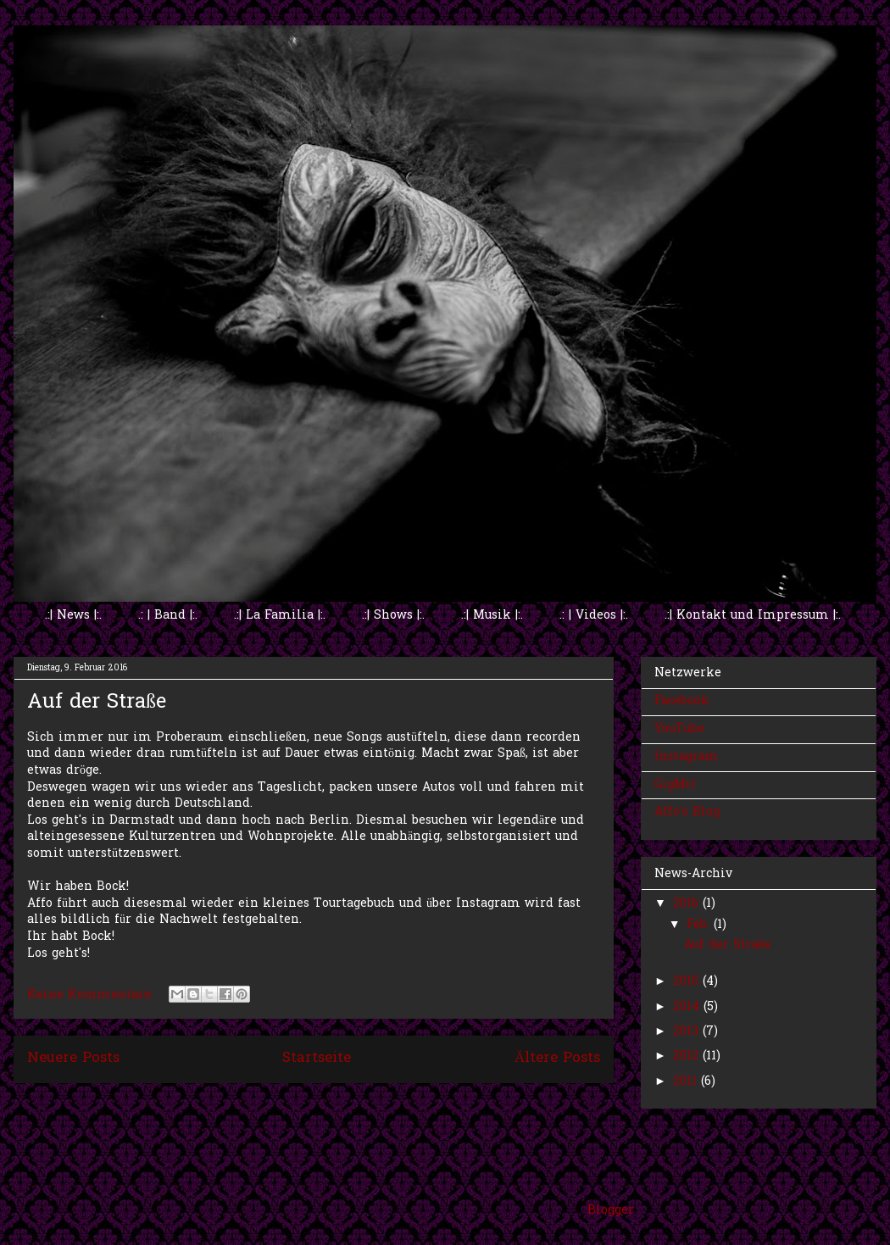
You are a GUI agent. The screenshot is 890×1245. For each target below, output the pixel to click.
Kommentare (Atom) (351, 1105)
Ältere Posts (557, 1058)
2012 (688, 1056)
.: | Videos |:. (593, 616)
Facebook (681, 701)
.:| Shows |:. (393, 616)
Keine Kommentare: (92, 995)
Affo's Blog (687, 812)
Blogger (610, 1211)
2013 (688, 1032)
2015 (688, 982)
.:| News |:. (73, 616)
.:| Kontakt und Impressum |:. (753, 616)
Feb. (700, 925)
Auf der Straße (96, 703)
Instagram (686, 757)
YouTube (679, 729)
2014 (688, 1007)
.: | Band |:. (167, 616)
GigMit (675, 785)
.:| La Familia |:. (279, 616)
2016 (688, 904)
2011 (687, 1082)
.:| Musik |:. (492, 616)
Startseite (316, 1058)
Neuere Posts (73, 1058)
